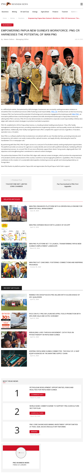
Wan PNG (75, 114)
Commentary (75, 12)
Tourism (65, 12)
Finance (55, 12)
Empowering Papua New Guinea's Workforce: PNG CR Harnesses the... (54, 18)
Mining (14, 12)
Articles (12, 18)
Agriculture (45, 12)
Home (5, 18)
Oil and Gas (24, 12)
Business (5, 12)
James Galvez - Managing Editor (16, 39)
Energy (34, 12)
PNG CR (54, 112)
